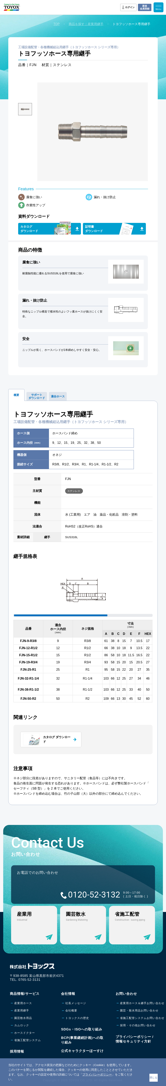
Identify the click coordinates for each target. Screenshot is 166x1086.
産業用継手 (21, 1010)
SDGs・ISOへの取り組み (81, 1029)
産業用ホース (23, 1003)
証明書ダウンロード (94, 229)
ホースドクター (24, 1032)
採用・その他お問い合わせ (138, 1025)
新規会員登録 (144, 7)
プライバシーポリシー (97, 1074)
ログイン (130, 7)
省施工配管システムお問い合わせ (142, 1018)
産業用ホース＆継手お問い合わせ (142, 1003)
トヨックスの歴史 (77, 1018)
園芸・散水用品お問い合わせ (139, 1010)
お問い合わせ (126, 994)
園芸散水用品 (23, 1018)
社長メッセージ (75, 1003)
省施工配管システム (27, 1040)
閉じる (153, 1077)
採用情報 (17, 1051)
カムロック (21, 1025)
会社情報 (68, 994)
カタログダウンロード (29, 229)
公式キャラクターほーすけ (82, 1051)
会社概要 (71, 1010)
